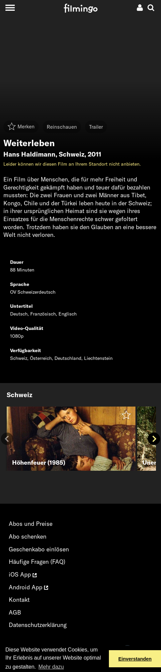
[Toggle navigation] (10, 7)
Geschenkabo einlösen (39, 549)
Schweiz (71, 154)
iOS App (23, 574)
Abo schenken (27, 536)
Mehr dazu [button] (51, 667)
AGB (15, 612)
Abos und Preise (30, 524)
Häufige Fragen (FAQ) (37, 561)
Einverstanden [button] (135, 659)
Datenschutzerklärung (38, 625)
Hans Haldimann (29, 154)
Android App (28, 587)
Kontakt (19, 599)
